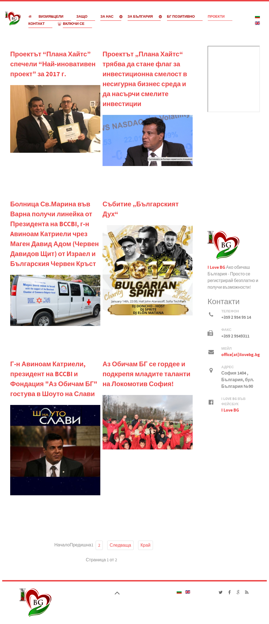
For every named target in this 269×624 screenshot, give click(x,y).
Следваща (120, 545)
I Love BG (216, 267)
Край (145, 545)
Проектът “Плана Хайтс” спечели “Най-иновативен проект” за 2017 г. (53, 64)
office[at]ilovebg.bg (240, 355)
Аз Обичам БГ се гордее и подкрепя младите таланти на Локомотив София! (146, 374)
